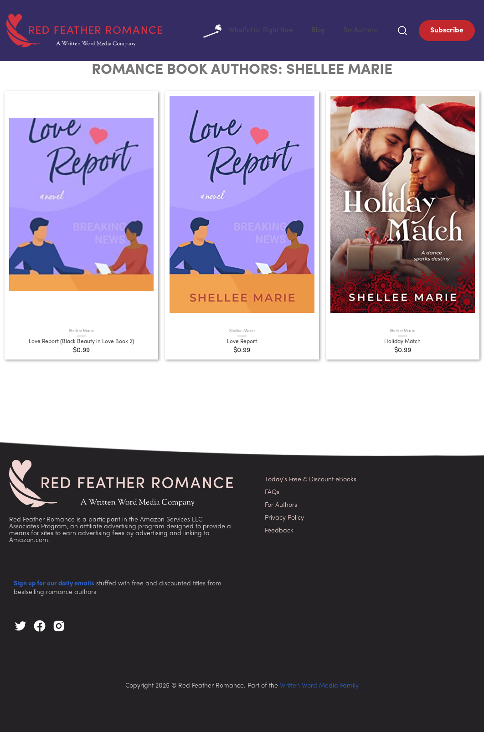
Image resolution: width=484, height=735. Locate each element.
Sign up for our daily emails (54, 586)
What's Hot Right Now (239, 32)
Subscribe (446, 32)
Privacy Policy (284, 520)
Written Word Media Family (319, 688)
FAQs (272, 495)
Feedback (279, 533)
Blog (314, 32)
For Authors (358, 32)
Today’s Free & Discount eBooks (310, 482)
